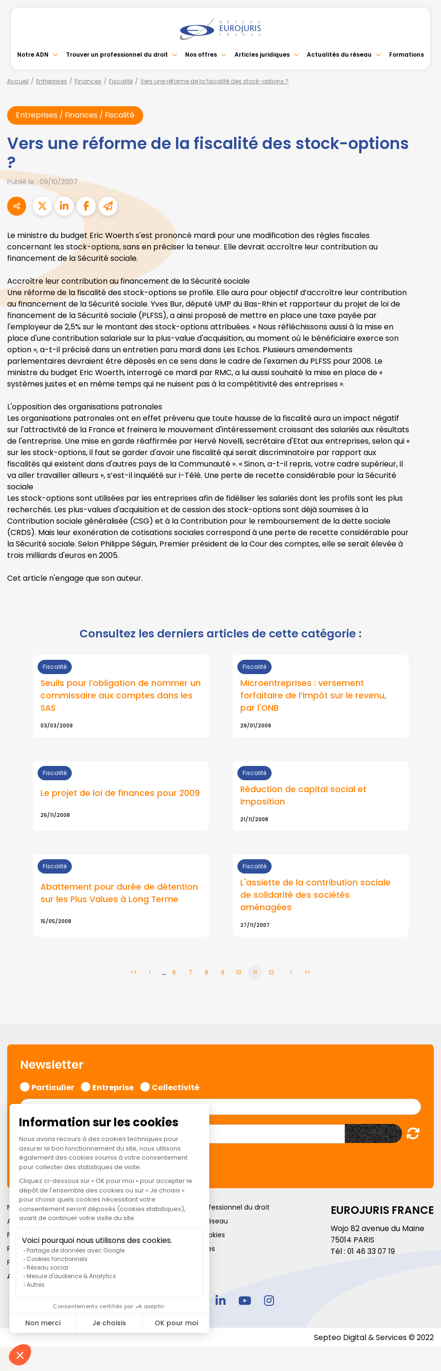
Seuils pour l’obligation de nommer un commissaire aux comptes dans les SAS (116, 695)
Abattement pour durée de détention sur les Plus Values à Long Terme (120, 894)
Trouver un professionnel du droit (117, 54)
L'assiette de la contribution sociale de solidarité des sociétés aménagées (316, 896)
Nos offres (201, 54)
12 (271, 974)
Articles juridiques (262, 54)
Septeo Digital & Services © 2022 (373, 1338)
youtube (245, 1302)
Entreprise (113, 1087)
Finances (88, 81)
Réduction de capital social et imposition (304, 796)
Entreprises (51, 81)
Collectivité (175, 1087)
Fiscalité (121, 81)
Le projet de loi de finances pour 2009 (120, 794)
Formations (406, 54)
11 (255, 974)
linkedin (221, 1302)
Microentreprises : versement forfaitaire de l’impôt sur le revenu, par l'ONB (313, 695)
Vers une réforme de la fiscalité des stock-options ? (214, 81)
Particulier (52, 1087)
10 (239, 974)
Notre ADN (33, 54)
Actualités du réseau (339, 54)
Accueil (18, 81)
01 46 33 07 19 (372, 1252)
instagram (269, 1302)
